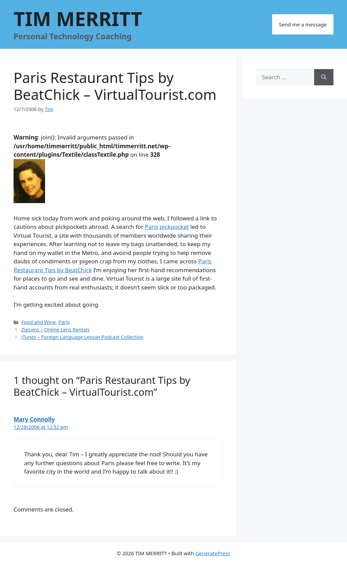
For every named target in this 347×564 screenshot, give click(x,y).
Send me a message (303, 24)
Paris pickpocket (167, 227)
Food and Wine (38, 322)
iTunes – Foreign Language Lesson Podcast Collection (82, 337)
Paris (63, 322)
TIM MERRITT (78, 18)
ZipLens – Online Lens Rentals (55, 329)
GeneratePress (212, 553)
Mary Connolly (34, 419)
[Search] (323, 77)
